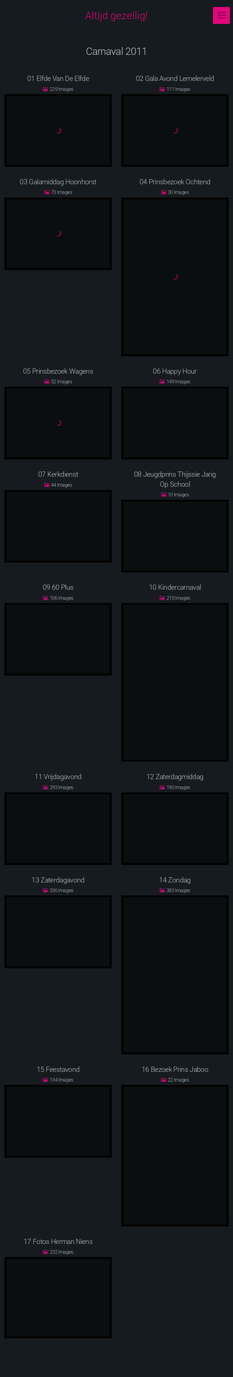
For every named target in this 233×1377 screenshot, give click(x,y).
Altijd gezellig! (116, 15)
